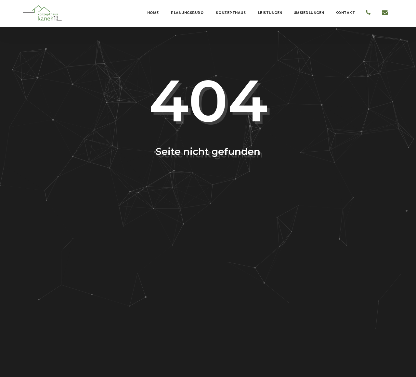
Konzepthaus (230, 13)
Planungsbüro (187, 13)
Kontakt (345, 13)
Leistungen (269, 13)
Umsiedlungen (308, 13)
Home (152, 13)
